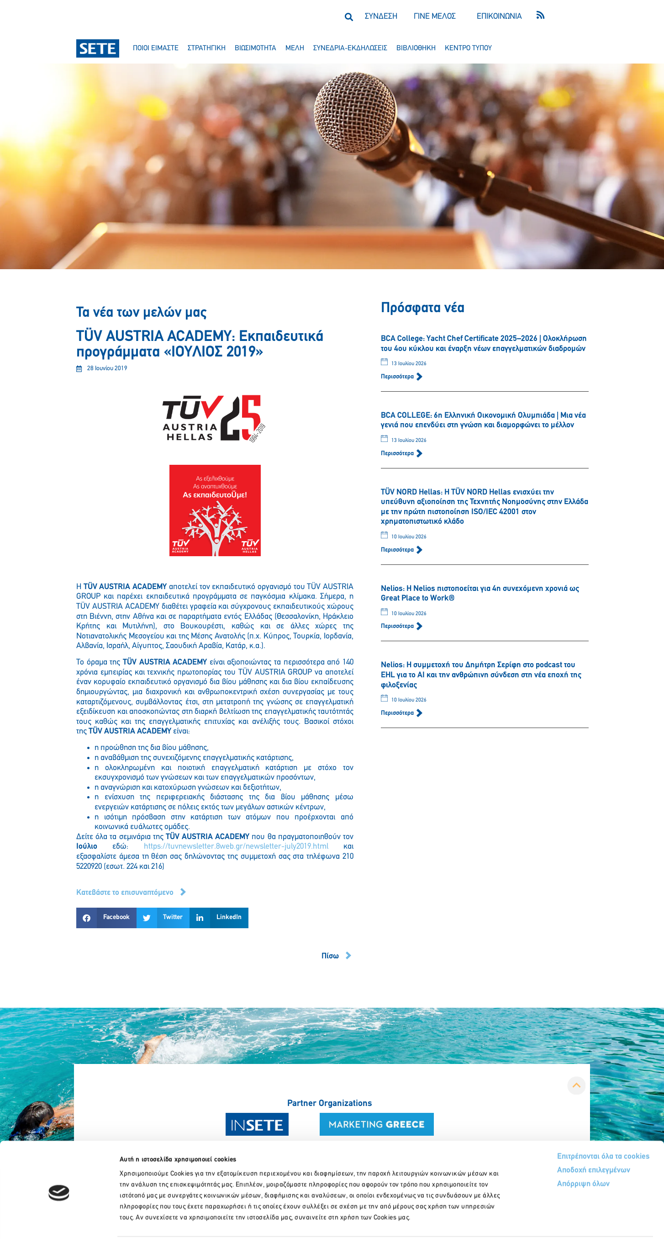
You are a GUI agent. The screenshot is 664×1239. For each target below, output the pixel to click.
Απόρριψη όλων (549, 1150)
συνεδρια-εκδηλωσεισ (350, 48)
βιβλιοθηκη (416, 48)
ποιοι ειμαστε (156, 48)
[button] (348, 16)
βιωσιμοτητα (255, 48)
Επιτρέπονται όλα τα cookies (569, 1122)
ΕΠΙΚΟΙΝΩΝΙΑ (499, 16)
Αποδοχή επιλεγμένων (560, 1137)
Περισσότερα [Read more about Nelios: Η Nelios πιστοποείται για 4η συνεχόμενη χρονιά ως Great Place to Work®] (398, 626)
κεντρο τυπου (468, 48)
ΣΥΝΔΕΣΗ (381, 16)
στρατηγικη (207, 48)
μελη (294, 48)
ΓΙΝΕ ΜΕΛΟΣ (435, 16)
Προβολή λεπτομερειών (510, 1221)
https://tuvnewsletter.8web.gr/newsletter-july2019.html (236, 846)
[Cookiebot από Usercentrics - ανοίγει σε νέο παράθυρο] (59, 1221)
